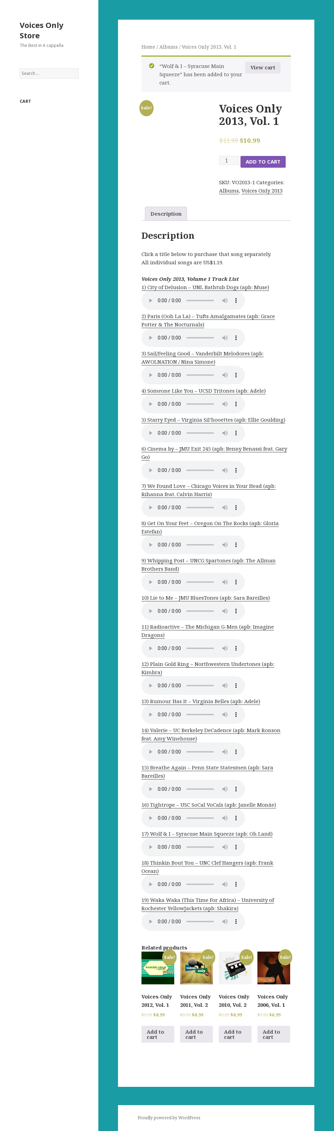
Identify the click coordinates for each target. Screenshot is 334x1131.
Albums (168, 46)
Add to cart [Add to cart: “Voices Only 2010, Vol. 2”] (233, 1034)
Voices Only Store (41, 30)
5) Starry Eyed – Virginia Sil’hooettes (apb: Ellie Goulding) (213, 419)
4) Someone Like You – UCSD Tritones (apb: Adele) (203, 390)
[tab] (166, 214)
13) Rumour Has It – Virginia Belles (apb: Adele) (200, 701)
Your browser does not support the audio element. (193, 300)
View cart (262, 67)
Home (148, 46)
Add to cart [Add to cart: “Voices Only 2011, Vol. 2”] (194, 1034)
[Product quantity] (229, 160)
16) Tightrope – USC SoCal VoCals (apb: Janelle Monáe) (208, 804)
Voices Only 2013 (262, 190)
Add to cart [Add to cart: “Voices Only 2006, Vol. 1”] (271, 1034)
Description (165, 213)
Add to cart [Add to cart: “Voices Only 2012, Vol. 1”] (155, 1034)
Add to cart (263, 161)
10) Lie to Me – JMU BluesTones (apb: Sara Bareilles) (205, 597)
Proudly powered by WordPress (169, 1118)
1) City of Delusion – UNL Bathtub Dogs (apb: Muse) (205, 287)
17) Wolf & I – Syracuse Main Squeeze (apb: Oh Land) (207, 833)
